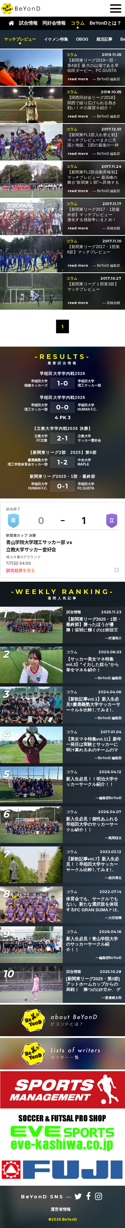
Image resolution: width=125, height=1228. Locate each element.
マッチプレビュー (20, 39)
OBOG (82, 39)
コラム (78, 23)
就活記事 (104, 39)
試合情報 (28, 23)
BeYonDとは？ (105, 23)
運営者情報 (61, 1209)
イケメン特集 (56, 39)
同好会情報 (54, 23)
